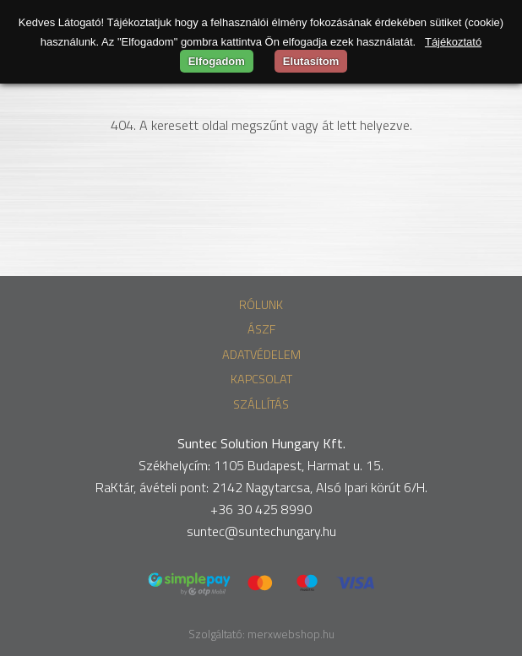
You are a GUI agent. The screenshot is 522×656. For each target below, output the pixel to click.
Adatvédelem (261, 354)
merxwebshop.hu (290, 634)
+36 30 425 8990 (261, 509)
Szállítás (261, 404)
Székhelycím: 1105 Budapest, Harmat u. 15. (261, 465)
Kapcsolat (261, 379)
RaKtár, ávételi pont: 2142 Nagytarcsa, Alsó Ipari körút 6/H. (261, 487)
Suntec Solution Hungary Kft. (261, 443)
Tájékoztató (453, 41)
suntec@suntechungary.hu (261, 531)
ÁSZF (261, 329)
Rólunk (261, 304)
